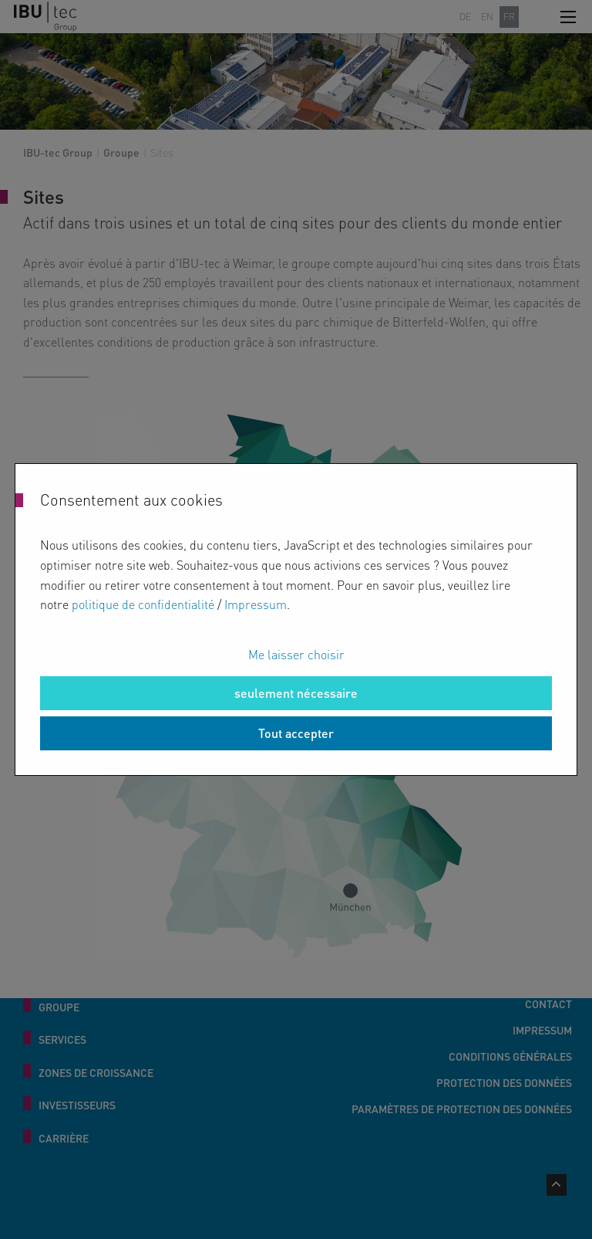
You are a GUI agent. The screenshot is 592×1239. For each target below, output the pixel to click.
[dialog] (296, 619)
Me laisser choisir (296, 654)
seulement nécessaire (296, 693)
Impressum (255, 604)
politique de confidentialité (143, 604)
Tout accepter (296, 733)
